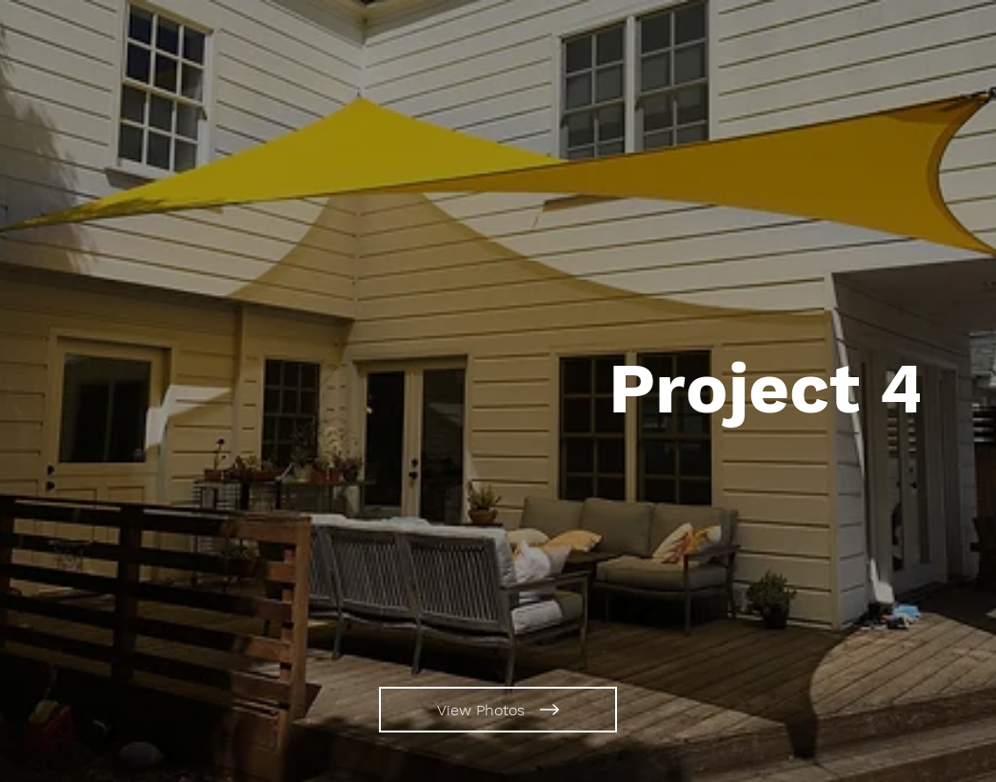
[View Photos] (498, 709)
